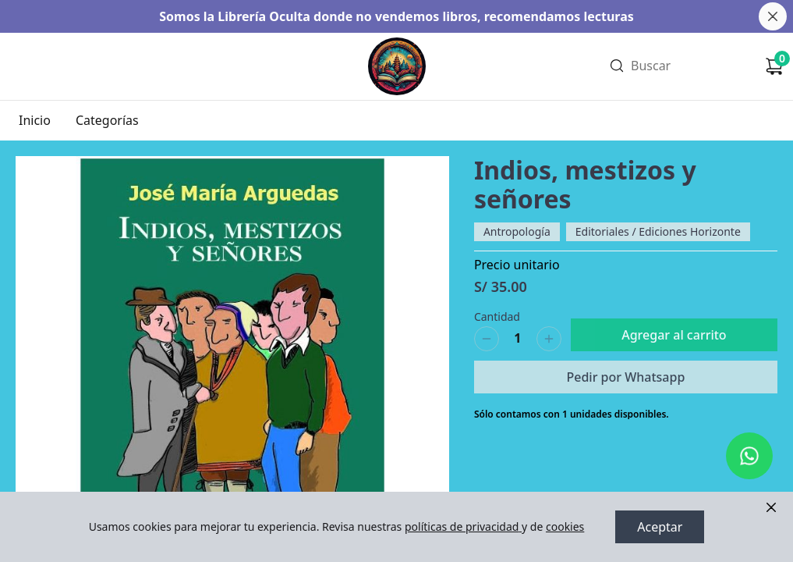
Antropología (516, 231)
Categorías (107, 120)
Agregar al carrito (673, 334)
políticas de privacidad (463, 526)
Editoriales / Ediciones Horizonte (658, 231)
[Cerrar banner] (773, 16)
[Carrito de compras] (774, 66)
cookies (565, 526)
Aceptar (659, 526)
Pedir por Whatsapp (625, 377)
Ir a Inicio (395, 45)
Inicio (35, 120)
